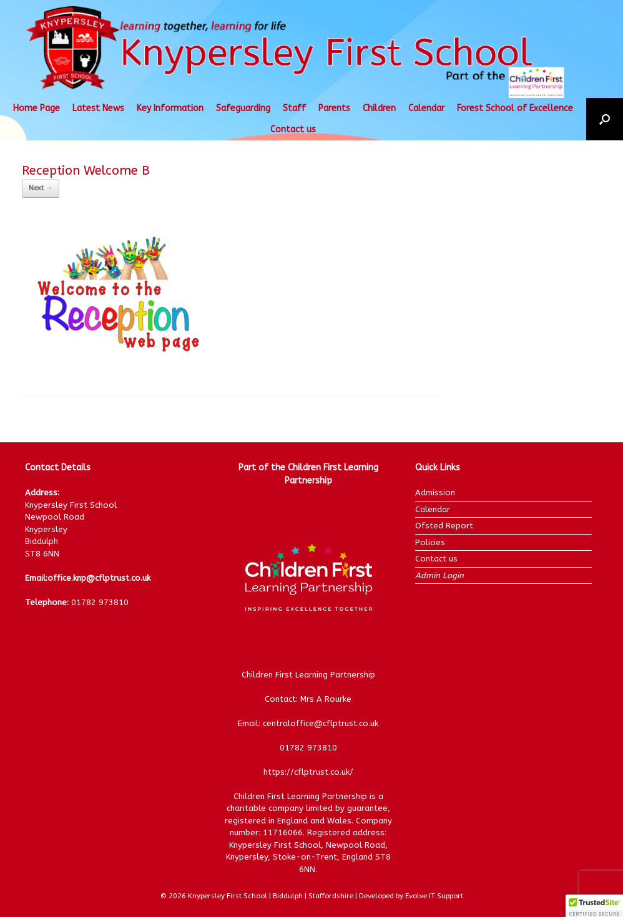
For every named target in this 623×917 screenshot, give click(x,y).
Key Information (170, 108)
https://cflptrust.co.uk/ (308, 772)
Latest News (98, 108)
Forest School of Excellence (515, 108)
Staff (294, 108)
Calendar (426, 108)
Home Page (36, 108)
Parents (334, 108)
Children (379, 108)
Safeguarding (243, 108)
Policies (430, 542)
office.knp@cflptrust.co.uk (98, 578)
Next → (40, 188)
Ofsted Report (444, 525)
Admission (435, 492)
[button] (604, 119)
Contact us (293, 129)
